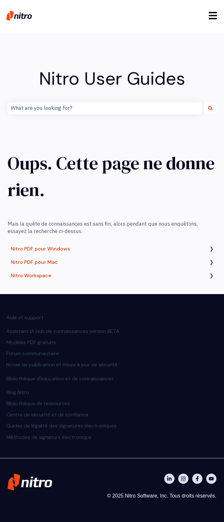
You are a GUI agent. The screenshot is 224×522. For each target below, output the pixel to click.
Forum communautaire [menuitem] (32, 353)
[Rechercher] (210, 108)
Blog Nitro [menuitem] (17, 392)
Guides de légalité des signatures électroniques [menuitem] (61, 425)
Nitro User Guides (112, 78)
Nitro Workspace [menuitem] (31, 275)
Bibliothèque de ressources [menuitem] (38, 403)
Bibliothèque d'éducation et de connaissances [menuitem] (60, 378)
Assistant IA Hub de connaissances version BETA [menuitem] (62, 331)
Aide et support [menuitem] (25, 317)
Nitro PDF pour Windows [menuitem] (40, 248)
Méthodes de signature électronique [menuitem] (49, 437)
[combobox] (105, 108)
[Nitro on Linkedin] (169, 479)
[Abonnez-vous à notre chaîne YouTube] (211, 479)
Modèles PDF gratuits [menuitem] (31, 342)
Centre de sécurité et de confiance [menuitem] (47, 414)
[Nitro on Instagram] (183, 479)
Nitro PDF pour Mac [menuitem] (34, 262)
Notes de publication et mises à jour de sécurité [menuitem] (62, 364)
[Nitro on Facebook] (197, 479)
